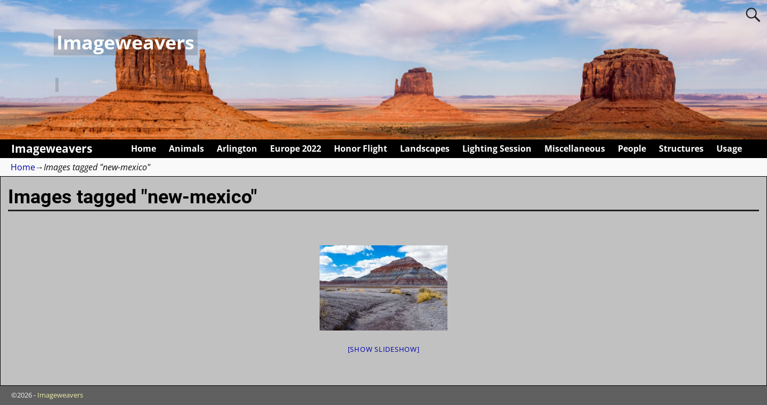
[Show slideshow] (384, 349)
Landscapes (425, 148)
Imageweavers (125, 42)
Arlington (237, 148)
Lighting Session (497, 148)
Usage (729, 148)
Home (143, 148)
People (632, 148)
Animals (186, 148)
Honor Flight (360, 148)
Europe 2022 (295, 148)
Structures (681, 148)
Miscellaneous (574, 148)
